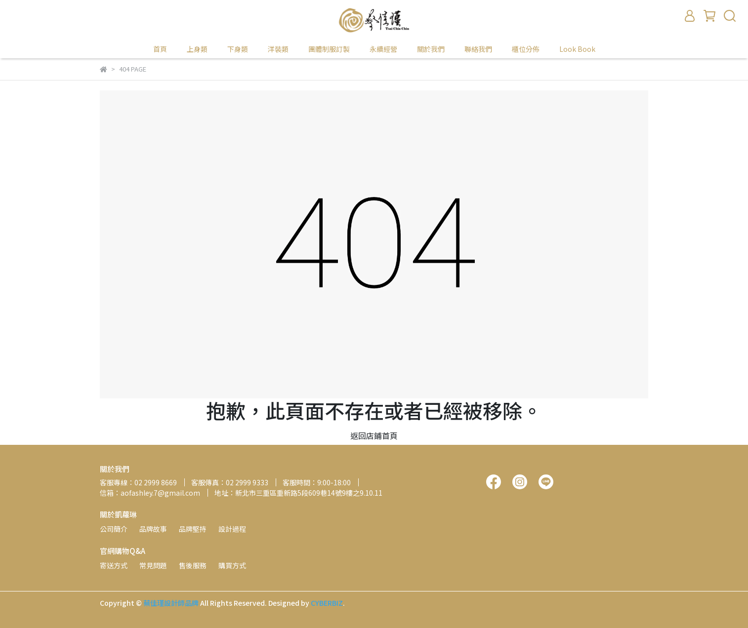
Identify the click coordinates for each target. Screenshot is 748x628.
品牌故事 (153, 529)
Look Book (577, 49)
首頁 (160, 49)
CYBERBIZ (327, 603)
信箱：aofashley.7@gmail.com (150, 493)
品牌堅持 (193, 529)
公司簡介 (113, 529)
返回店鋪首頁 (374, 435)
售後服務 (193, 565)
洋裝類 (278, 49)
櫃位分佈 (526, 49)
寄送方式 (113, 565)
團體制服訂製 (329, 49)
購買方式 (232, 565)
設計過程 (232, 529)
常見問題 (153, 565)
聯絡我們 (478, 49)
